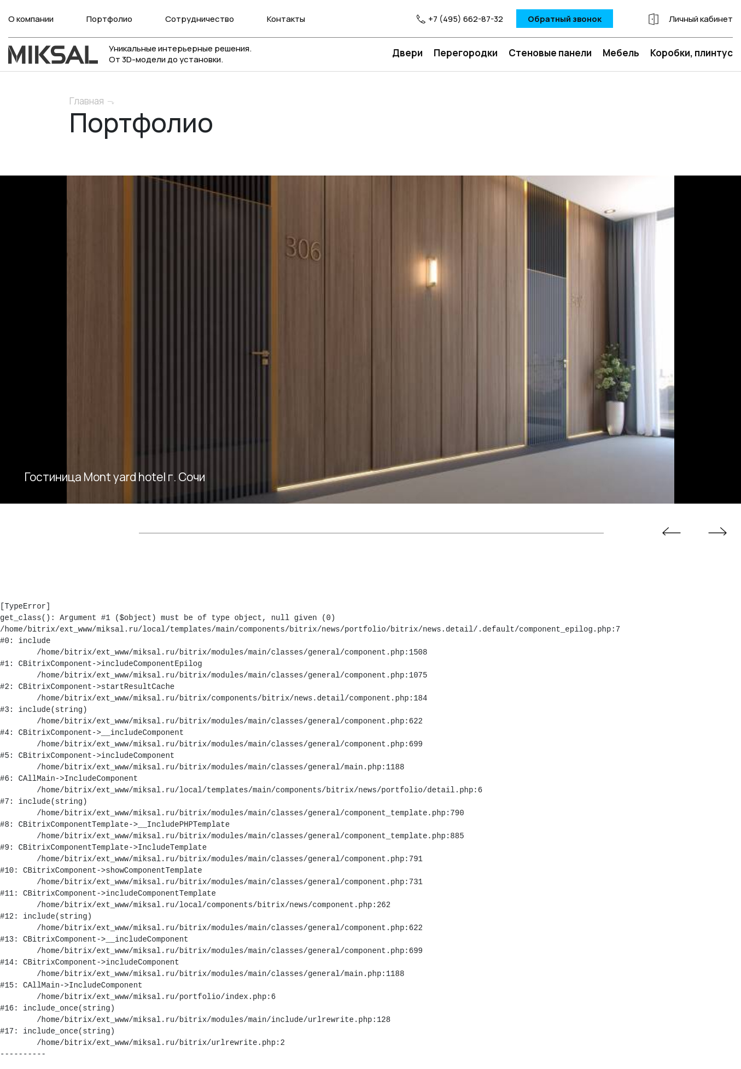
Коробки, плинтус (691, 52)
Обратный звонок (565, 19)
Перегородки (466, 52)
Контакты (286, 19)
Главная (86, 101)
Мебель (621, 52)
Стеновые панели (550, 52)
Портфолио (109, 19)
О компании (31, 19)
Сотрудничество (199, 19)
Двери (407, 52)
